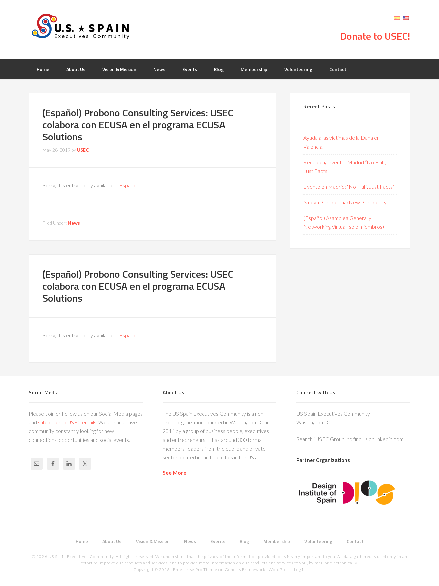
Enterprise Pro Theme (195, 569)
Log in (300, 569)
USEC (82, 26)
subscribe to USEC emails (67, 422)
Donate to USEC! (375, 36)
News (74, 223)
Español (128, 185)
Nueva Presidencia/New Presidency (345, 202)
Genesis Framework (245, 569)
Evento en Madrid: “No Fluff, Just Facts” (349, 186)
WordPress (280, 569)
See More (174, 472)
